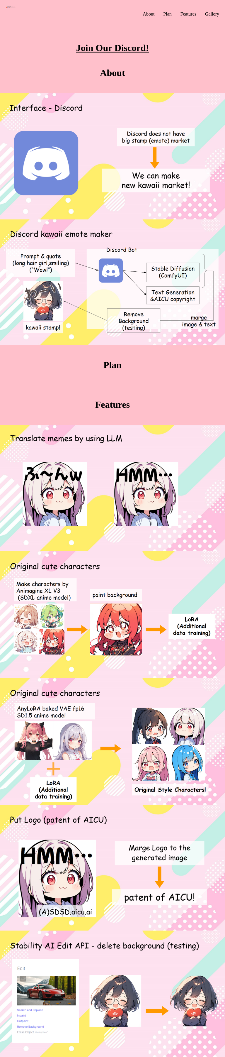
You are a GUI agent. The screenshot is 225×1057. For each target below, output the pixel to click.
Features (188, 13)
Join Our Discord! (112, 48)
